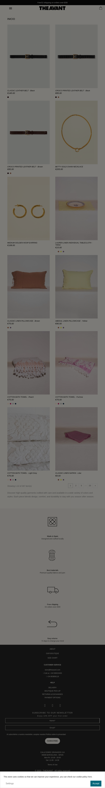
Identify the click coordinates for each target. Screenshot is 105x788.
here (90, 777)
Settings (10, 783)
